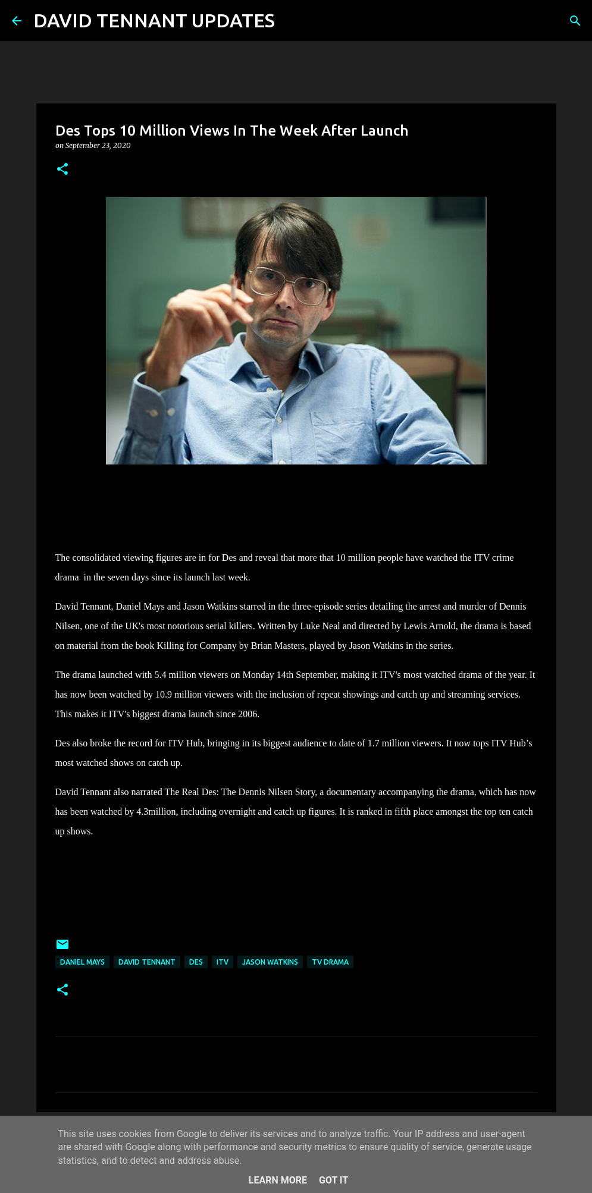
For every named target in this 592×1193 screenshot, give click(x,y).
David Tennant (147, 962)
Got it (333, 1180)
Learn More (278, 1180)
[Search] (291, 21)
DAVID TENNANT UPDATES (154, 20)
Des (196, 962)
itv (222, 962)
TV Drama (330, 962)
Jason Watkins (270, 962)
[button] (62, 170)
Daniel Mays (82, 962)
